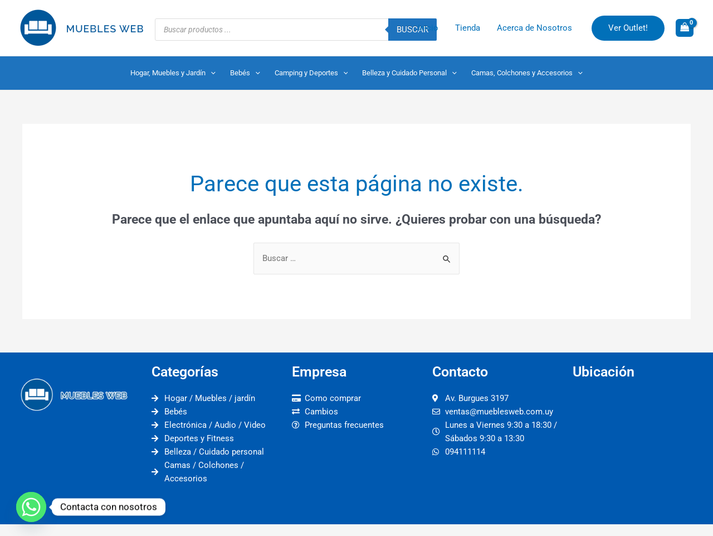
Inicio (428, 28)
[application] (211, 73)
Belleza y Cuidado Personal (409, 73)
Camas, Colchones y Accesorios (527, 73)
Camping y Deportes (311, 73)
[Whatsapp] (31, 507)
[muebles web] (637, 453)
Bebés (245, 73)
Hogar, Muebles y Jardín (173, 73)
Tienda (467, 28)
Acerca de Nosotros (534, 28)
